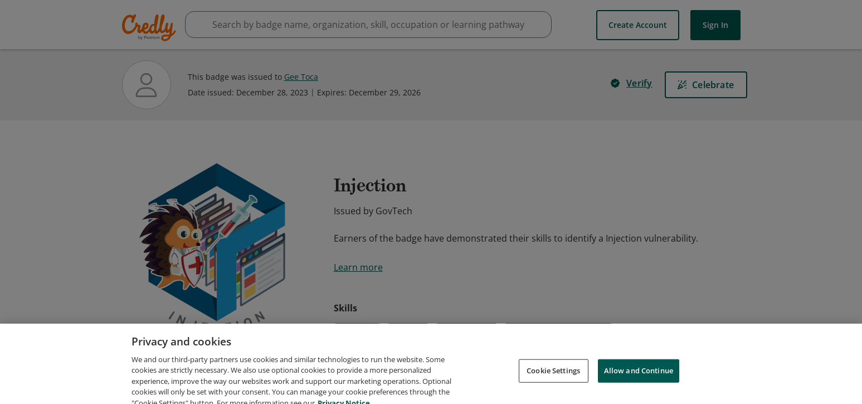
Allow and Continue (638, 381)
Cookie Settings (553, 381)
